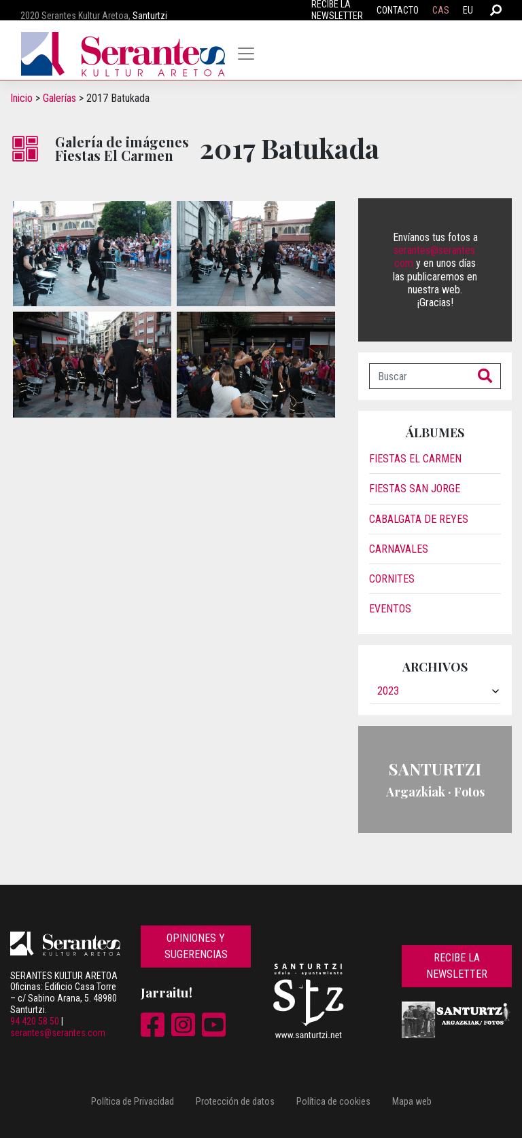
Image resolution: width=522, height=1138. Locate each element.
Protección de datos (235, 1101)
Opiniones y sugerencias (196, 946)
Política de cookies (333, 1101)
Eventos (390, 608)
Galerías (59, 98)
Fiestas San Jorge (414, 488)
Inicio (21, 98)
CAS (440, 10)
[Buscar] (419, 376)
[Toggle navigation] (246, 54)
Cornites (392, 578)
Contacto (398, 10)
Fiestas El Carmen (415, 458)
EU (468, 10)
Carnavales (398, 549)
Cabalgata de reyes (418, 519)
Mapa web (412, 1101)
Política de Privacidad (132, 1101)
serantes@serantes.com (57, 1032)
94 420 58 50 (34, 1021)
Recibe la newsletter (456, 965)
